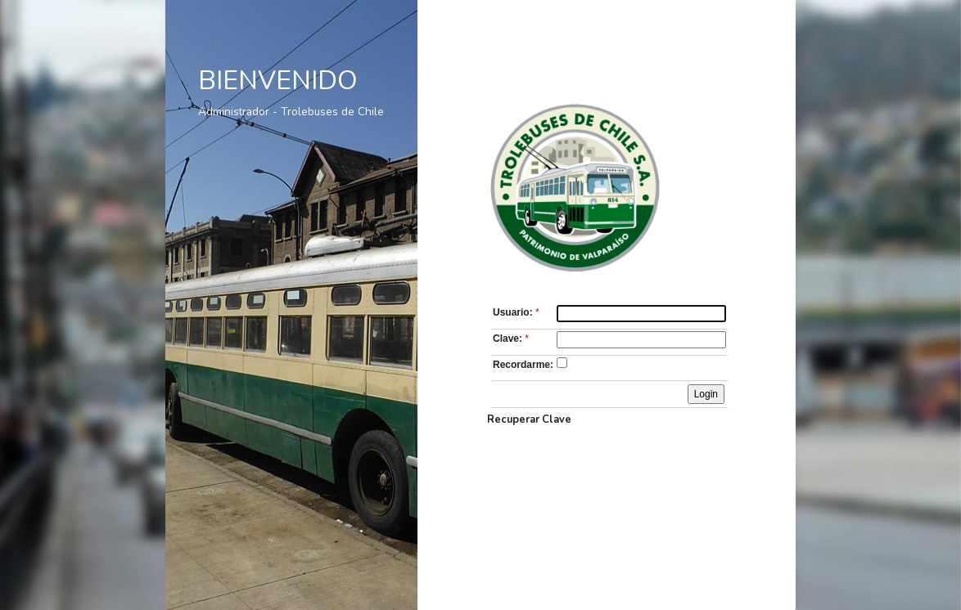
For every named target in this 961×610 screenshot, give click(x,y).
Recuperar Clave (529, 419)
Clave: (512, 339)
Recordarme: (523, 364)
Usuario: (517, 313)
